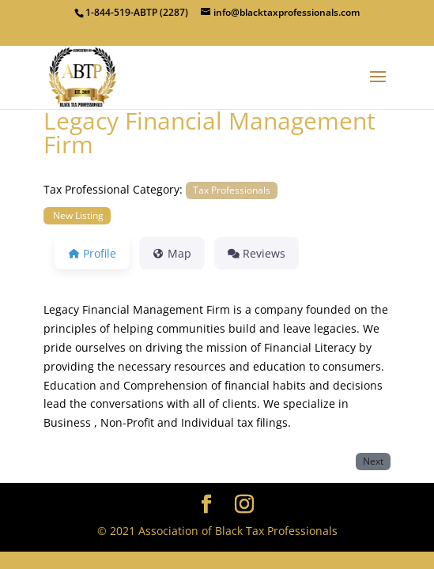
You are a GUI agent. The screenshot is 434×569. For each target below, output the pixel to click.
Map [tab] (172, 253)
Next (373, 460)
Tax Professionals (231, 189)
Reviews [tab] (256, 253)
